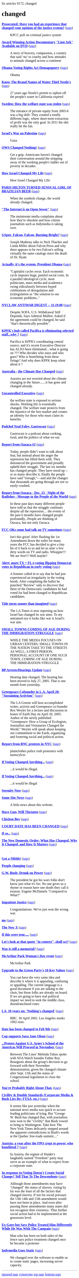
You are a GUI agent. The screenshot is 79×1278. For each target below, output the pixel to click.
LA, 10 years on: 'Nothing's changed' (28, 1011)
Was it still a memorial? (19, 949)
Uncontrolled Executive (18, 393)
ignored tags (10, 1274)
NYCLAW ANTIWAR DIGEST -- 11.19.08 (32, 305)
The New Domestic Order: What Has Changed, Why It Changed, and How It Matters (39, 842)
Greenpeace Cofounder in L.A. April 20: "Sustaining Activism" (31, 693)
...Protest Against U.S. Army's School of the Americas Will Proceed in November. (33, 1045)
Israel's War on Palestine (19, 133)
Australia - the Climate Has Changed (28, 371)
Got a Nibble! (11, 858)
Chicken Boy (11, 819)
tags (69, 28)
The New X (10, 927)
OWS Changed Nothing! (19, 147)
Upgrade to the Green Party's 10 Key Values (33, 970)
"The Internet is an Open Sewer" (26, 209)
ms (4, 920)
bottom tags (53, 1274)
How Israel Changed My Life (23, 173)
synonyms (26, 1274)
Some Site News (13, 797)
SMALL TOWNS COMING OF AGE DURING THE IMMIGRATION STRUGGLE (36, 631)
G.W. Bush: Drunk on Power (22, 873)
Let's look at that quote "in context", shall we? (35, 941)
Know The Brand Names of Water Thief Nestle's (36, 82)
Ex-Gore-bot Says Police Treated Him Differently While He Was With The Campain (37, 1226)
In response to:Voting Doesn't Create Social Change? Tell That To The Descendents (33, 1174)
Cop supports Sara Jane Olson (24, 1036)
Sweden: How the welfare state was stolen (31, 104)
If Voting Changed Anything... (23, 762)
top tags (39, 1274)
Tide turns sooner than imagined (25, 603)
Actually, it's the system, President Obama (32, 264)
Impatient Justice (14, 902)
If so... (6, 833)
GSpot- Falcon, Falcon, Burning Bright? (31, 235)
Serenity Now (11, 790)
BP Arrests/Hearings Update (22, 670)
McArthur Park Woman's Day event (28, 956)
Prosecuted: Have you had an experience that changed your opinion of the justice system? (34, 26)
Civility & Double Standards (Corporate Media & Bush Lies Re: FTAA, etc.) (37, 1097)
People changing (13, 865)
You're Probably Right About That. (27, 1088)
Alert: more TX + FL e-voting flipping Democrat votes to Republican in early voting (36, 564)
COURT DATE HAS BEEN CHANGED (30, 826)
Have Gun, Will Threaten (20, 812)
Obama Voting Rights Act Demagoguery (30, 68)
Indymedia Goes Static (18, 1250)
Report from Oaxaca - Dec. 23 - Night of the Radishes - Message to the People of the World (35, 494)
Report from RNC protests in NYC (27, 744)
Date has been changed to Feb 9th (26, 1029)
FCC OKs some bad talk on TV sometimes (32, 529)
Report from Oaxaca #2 (19, 444)
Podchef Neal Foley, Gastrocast (24, 426)
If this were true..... (15, 934)
